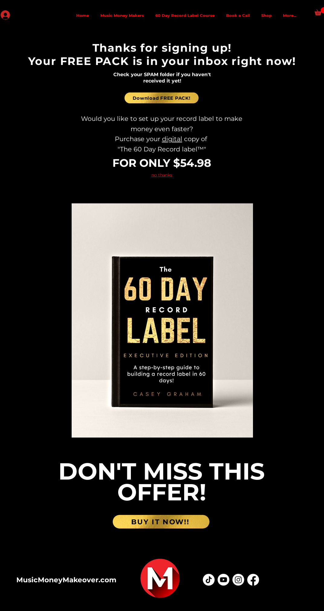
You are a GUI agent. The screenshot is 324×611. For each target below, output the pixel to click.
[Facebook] (253, 580)
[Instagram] (238, 580)
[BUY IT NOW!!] (161, 522)
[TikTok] (209, 580)
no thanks (161, 175)
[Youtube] (223, 580)
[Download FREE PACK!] (162, 97)
